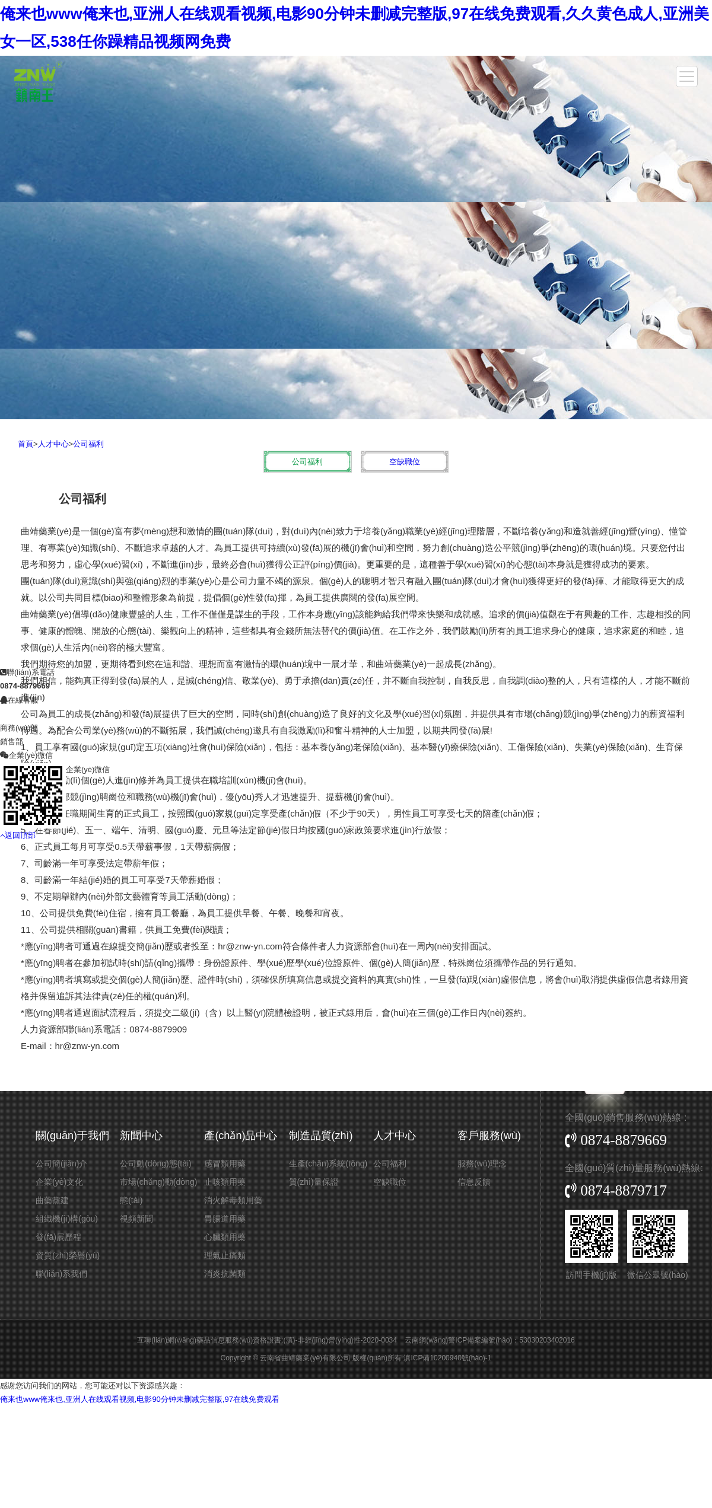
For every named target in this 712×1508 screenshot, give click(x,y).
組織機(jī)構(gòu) (67, 1218)
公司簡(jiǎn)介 (61, 1163)
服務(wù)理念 (482, 1163)
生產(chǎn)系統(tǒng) (328, 1163)
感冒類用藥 (225, 1163)
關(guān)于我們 (72, 1136)
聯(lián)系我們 (61, 1274)
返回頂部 (18, 758)
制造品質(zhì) (321, 1136)
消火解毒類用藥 (233, 1200)
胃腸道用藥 (225, 1218)
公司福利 (88, 443)
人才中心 (53, 443)
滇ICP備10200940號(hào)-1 (447, 1358)
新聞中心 (141, 1136)
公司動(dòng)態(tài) (156, 1163)
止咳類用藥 (225, 1182)
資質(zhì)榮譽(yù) (68, 1255)
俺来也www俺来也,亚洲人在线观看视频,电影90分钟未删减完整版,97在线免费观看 (139, 1399)
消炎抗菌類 (225, 1274)
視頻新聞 (136, 1218)
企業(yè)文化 (59, 1182)
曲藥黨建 (52, 1200)
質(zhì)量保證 (314, 1182)
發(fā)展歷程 (58, 1237)
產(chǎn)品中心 (240, 1136)
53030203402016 (546, 1340)
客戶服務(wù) (489, 1136)
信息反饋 (474, 1182)
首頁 (25, 443)
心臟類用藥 (225, 1237)
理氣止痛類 (225, 1255)
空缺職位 (404, 461)
